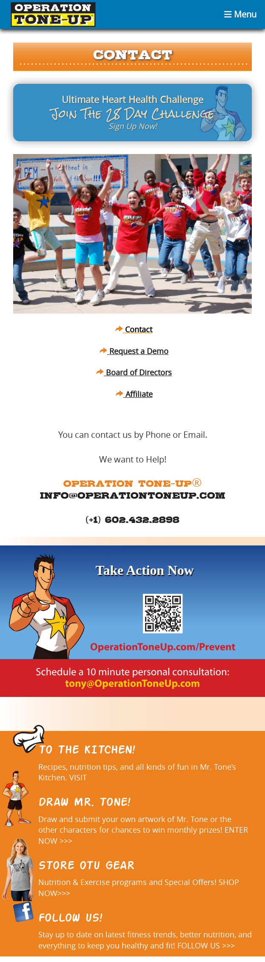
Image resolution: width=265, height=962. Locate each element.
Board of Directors (134, 372)
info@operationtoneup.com (132, 495)
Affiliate (134, 394)
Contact (133, 329)
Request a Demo (134, 351)
